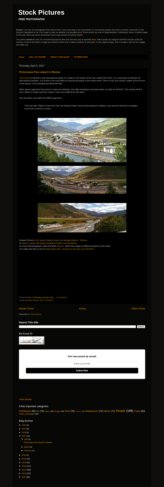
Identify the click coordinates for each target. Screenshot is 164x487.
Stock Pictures (41, 12)
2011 (24, 473)
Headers (78, 411)
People (120, 411)
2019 (24, 432)
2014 (24, 462)
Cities (47, 411)
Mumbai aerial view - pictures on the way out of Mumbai (68, 249)
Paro (42, 300)
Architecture (25, 411)
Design (57, 411)
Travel (137, 411)
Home (22, 57)
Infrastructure (91, 411)
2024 (24, 425)
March (27, 447)
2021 (24, 429)
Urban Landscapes (27, 414)
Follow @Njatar (25, 399)
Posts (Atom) (35, 314)
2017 (24, 436)
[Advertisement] (40, 267)
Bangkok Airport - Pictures (75, 240)
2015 (24, 459)
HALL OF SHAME (37, 57)
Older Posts (138, 308)
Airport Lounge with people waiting (37, 243)
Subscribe (82, 370)
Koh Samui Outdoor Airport (47, 240)
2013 (24, 466)
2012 (24, 470)
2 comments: (62, 297)
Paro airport (25, 78)
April (26, 439)
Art (37, 411)
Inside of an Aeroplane (66, 243)
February (28, 450)
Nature (107, 411)
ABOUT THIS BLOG (59, 57)
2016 (24, 455)
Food (67, 411)
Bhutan (36, 300)
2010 (24, 477)
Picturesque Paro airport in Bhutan (39, 72)
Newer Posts (26, 308)
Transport (49, 300)
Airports (60, 246)
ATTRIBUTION (81, 57)
